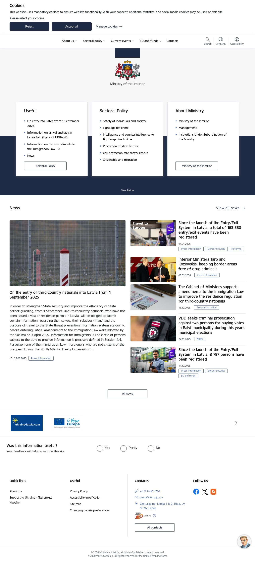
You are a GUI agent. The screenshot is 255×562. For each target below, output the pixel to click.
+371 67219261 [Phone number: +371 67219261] (150, 491)
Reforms (236, 248)
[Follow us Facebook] (196, 492)
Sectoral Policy (45, 166)
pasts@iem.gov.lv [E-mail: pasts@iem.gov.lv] (151, 497)
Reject (29, 26)
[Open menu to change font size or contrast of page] (237, 41)
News (200, 338)
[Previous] (19, 423)
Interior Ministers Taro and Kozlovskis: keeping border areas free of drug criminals (207, 264)
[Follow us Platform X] (205, 492)
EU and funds (188, 375)
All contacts (154, 527)
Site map (75, 504)
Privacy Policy (79, 491)
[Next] (236, 423)
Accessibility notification (85, 497)
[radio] (103, 447)
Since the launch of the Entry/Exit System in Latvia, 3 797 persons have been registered (211, 354)
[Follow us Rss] (213, 491)
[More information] (154, 515)
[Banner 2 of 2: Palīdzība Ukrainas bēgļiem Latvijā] (67, 423)
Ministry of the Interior (197, 166)
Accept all (71, 26)
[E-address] (143, 515)
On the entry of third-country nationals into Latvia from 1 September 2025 (60, 295)
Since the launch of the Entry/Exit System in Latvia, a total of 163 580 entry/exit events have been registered (209, 230)
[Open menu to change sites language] (221, 41)
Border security (216, 248)
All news (127, 393)
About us (16, 491)
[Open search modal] (208, 41)
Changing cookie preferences (90, 510)
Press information (41, 358)
